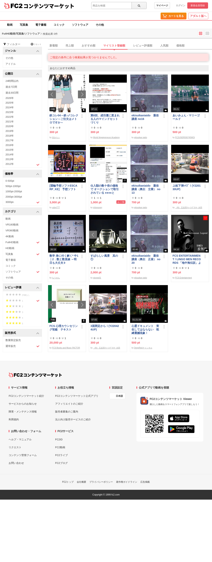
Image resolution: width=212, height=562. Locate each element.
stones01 (97, 278)
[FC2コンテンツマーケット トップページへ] (35, 375)
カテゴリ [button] (22, 211)
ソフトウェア (80, 24)
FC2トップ (68, 482)
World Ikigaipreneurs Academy (106, 137)
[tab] (130, 46)
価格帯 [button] (22, 174)
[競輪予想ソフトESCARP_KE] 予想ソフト (63, 187)
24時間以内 (11, 80)
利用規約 (14, 419)
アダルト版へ (198, 15)
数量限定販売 (13, 340)
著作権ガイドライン (126, 482)
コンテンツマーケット (48, 6)
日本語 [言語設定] (119, 396)
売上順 (70, 45)
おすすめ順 (88, 45)
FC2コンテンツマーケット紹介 (26, 395)
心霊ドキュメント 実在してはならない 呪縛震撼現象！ (145, 329)
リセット (36, 44)
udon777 (56, 207)
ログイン (180, 5)
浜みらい (56, 137)
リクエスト (15, 447)
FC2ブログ (61, 463)
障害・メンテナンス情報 (23, 411)
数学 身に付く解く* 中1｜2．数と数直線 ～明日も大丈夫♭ (63, 259)
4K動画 (9, 236)
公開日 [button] (22, 74)
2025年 (9, 102)
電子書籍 (40, 24)
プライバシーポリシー (101, 482)
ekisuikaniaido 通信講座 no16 (145, 117)
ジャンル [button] (22, 51)
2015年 (9, 149)
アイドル (10, 63)
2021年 (9, 121)
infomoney (97, 207)
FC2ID (59, 439)
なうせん (56, 278)
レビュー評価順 (142, 45)
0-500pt (9, 180)
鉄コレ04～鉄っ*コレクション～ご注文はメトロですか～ (63, 119)
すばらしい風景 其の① (104, 257)
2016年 (9, 145)
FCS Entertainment (183, 278)
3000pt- (22, 202)
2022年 (9, 116)
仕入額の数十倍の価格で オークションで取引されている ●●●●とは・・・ (104, 189)
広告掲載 (145, 482)
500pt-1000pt (13, 186)
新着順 (53, 45)
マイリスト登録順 (114, 45)
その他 (100, 24)
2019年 (9, 131)
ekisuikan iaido (140, 137)
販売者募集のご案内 (66, 411)
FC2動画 (60, 447)
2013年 (9, 159)
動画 (10, 24)
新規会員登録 (198, 5)
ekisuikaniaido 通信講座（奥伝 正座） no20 (146, 259)
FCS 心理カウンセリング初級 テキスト (63, 327)
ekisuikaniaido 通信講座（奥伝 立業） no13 (146, 189)
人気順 (164, 45)
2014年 (9, 154)
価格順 (180, 45)
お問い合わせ (16, 463)
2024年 (9, 107)
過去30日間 (11, 92)
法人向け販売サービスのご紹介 (73, 419)
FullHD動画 (22, 242)
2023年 (9, 112)
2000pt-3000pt (13, 196)
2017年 (9, 140)
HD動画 (9, 248)
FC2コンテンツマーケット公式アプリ (76, 395)
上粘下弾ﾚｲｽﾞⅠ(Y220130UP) (187, 187)
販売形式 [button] (22, 333)
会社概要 (81, 482)
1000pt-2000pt (13, 191)
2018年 (9, 135)
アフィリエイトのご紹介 (69, 403)
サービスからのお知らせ (23, 403)
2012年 (22, 164)
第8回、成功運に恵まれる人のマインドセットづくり (105, 119)
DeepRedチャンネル (143, 348)
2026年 (9, 98)
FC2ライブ (61, 455)
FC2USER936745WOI (185, 137)
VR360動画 (11, 230)
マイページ (162, 5)
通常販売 (22, 346)
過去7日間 (11, 86)
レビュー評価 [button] (22, 287)
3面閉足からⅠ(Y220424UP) (104, 327)
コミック (59, 24)
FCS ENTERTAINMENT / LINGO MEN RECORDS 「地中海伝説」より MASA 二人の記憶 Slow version (187, 259)
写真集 (24, 24)
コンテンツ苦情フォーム (23, 455)
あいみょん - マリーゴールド (186, 117)
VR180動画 (11, 224)
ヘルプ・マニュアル (20, 439)
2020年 (9, 126)
